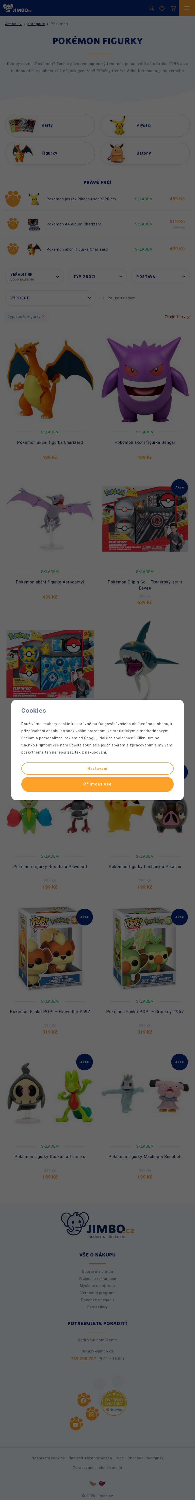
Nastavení (97, 769)
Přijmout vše (97, 784)
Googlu (90, 738)
